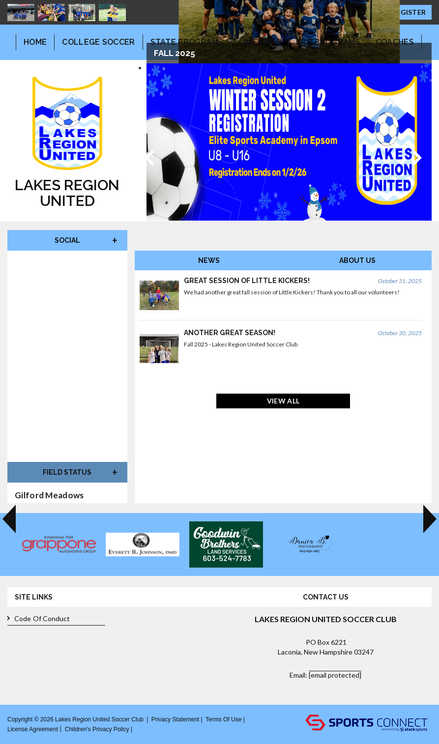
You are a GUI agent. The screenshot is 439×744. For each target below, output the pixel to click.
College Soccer (98, 42)
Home (35, 42)
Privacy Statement (175, 719)
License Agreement (32, 729)
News (209, 260)
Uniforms (260, 42)
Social (67, 240)
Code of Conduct (38, 618)
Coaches (395, 42)
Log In (146, 729)
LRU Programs (328, 42)
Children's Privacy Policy (97, 729)
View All (283, 401)
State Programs (187, 42)
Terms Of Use (223, 719)
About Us (357, 260)
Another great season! (229, 333)
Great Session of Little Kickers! (247, 281)
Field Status (67, 472)
